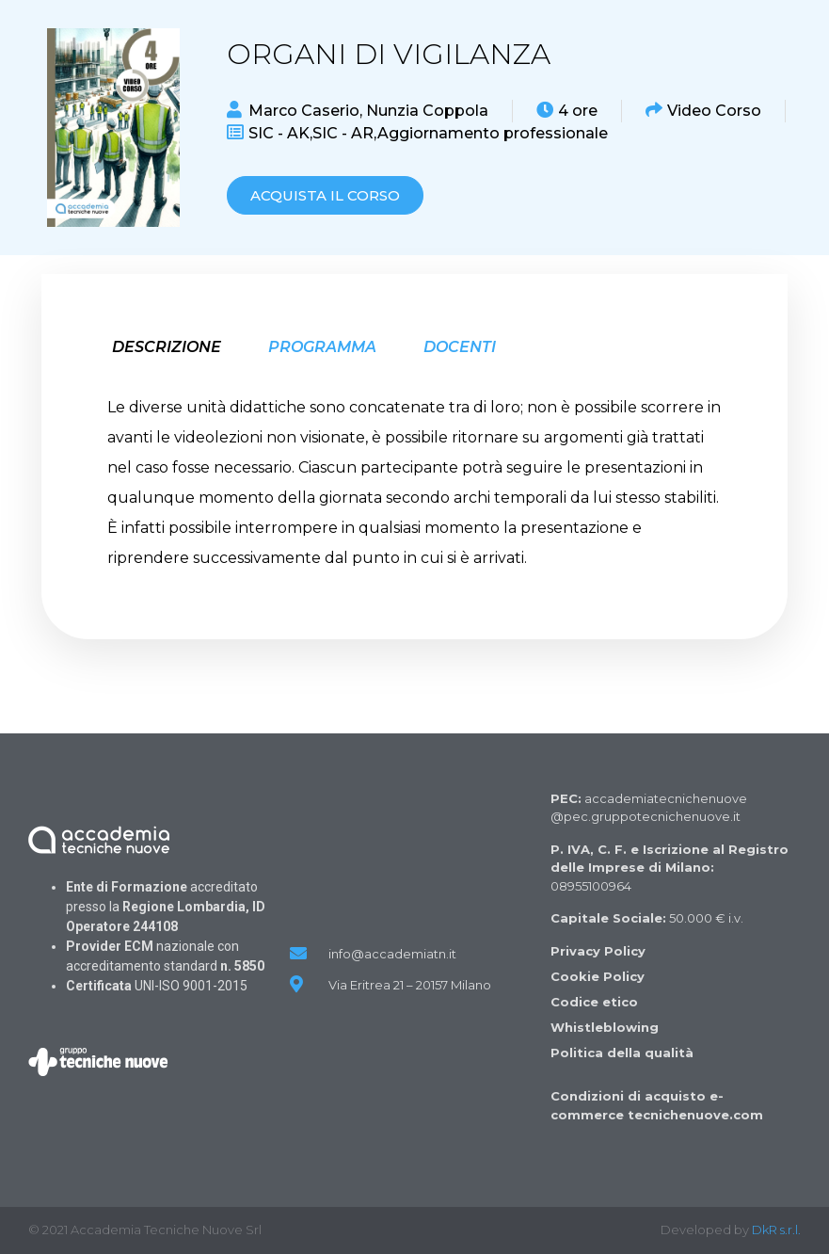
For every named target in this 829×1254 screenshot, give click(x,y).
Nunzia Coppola (427, 111)
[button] (325, 195)
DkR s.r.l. (776, 1229)
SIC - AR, (344, 133)
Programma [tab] (322, 347)
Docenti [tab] (459, 347)
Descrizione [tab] (166, 347)
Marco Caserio (303, 111)
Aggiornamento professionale (492, 133)
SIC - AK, (280, 133)
